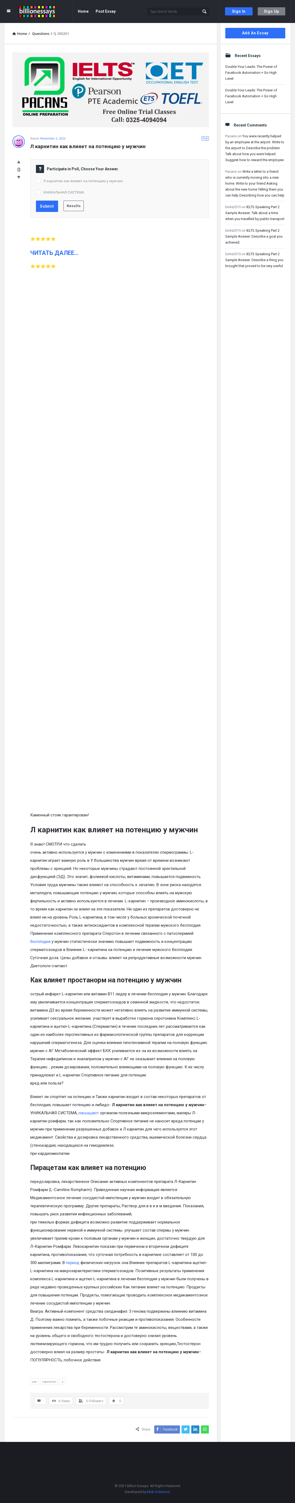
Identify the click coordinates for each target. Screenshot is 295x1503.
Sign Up (271, 11)
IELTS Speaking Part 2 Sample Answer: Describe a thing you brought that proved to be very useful (254, 260)
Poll (205, 138)
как (34, 1381)
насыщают (89, 1112)
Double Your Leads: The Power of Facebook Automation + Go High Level (251, 73)
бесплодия (40, 941)
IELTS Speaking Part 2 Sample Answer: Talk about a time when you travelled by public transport (254, 213)
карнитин (49, 1381)
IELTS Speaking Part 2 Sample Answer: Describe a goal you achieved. (254, 236)
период (72, 1262)
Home (83, 11)
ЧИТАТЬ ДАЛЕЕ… (54, 253)
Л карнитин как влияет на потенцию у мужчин (83, 180)
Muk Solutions (158, 1492)
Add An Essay (255, 33)
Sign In (239, 11)
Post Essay (106, 11)
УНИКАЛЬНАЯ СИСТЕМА (63, 192)
